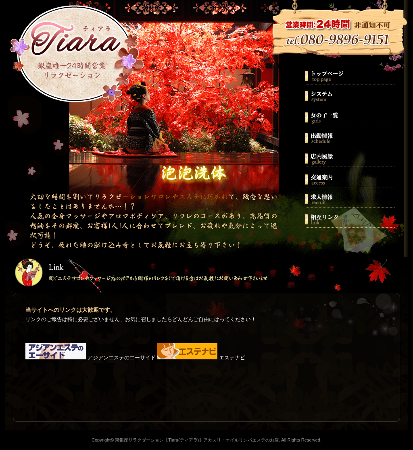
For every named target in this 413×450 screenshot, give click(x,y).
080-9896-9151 (338, 35)
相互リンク (349, 216)
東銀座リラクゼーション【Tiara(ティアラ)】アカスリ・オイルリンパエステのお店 (77, 56)
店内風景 (349, 155)
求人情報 (349, 196)
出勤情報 (349, 135)
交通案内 (349, 176)
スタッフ (349, 115)
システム (349, 95)
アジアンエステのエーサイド (90, 358)
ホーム (349, 75)
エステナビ (201, 358)
